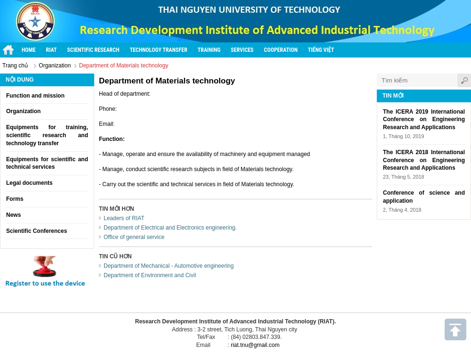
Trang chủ (15, 65)
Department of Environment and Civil (150, 275)
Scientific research (93, 50)
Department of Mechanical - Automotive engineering (169, 266)
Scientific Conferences (36, 231)
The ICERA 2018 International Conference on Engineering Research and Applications (424, 160)
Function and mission (35, 95)
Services (242, 50)
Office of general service (134, 237)
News (13, 215)
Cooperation (280, 50)
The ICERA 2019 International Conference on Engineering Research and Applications (424, 119)
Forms (15, 199)
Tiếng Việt (321, 50)
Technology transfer (158, 50)
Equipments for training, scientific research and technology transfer (47, 135)
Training (209, 50)
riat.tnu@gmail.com (255, 345)
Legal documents (29, 183)
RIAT (51, 50)
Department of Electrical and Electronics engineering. (170, 227)
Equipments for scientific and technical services (47, 163)
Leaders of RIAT (124, 218)
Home (29, 50)
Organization (55, 65)
